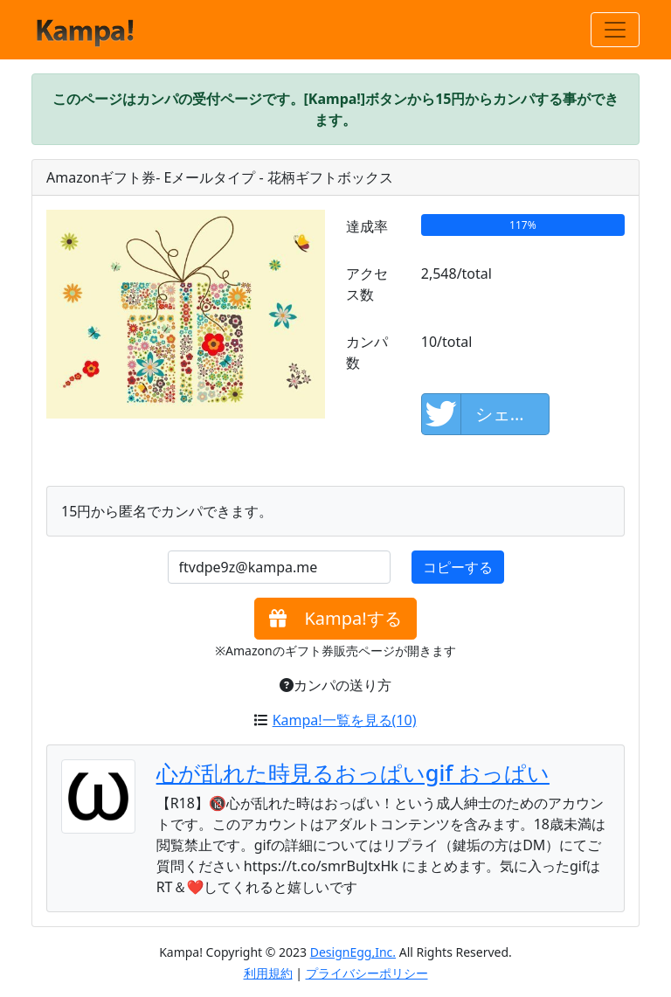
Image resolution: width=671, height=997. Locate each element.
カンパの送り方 (335, 685)
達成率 (367, 226)
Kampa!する (335, 618)
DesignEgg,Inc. (353, 952)
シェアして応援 (486, 414)
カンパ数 (367, 352)
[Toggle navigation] (615, 29)
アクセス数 (367, 284)
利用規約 (268, 973)
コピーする (458, 567)
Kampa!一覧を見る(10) (345, 720)
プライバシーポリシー (367, 973)
